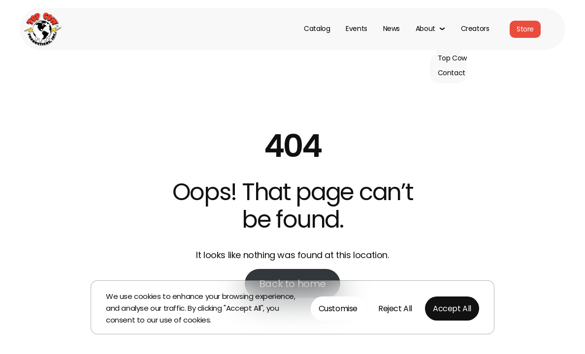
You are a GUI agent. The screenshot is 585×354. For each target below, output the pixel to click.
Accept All (452, 308)
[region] (292, 307)
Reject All (395, 308)
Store (525, 29)
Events (356, 29)
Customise (338, 308)
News (391, 29)
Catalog (317, 29)
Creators (475, 29)
